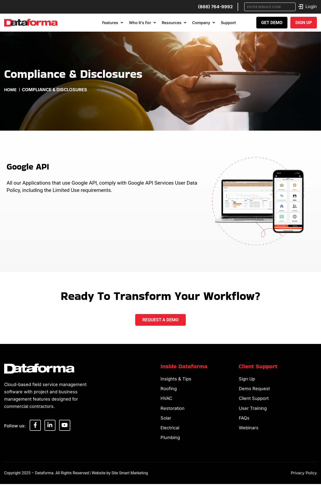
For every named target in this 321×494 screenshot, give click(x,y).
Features (112, 22)
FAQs (244, 424)
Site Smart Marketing (129, 483)
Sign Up (247, 379)
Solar (165, 424)
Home (11, 89)
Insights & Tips (175, 379)
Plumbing (170, 446)
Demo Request (254, 390)
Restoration (172, 413)
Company (203, 22)
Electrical (169, 435)
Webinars (249, 435)
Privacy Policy (304, 482)
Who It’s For (142, 22)
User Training (253, 413)
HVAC (166, 401)
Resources (174, 22)
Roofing (168, 390)
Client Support (254, 401)
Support (228, 22)
